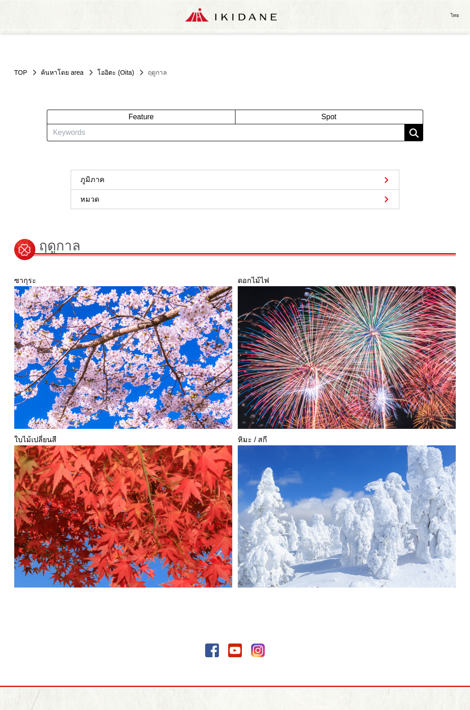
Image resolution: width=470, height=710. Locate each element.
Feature (141, 117)
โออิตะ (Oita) (115, 72)
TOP (21, 72)
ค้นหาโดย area (62, 72)
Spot (328, 117)
